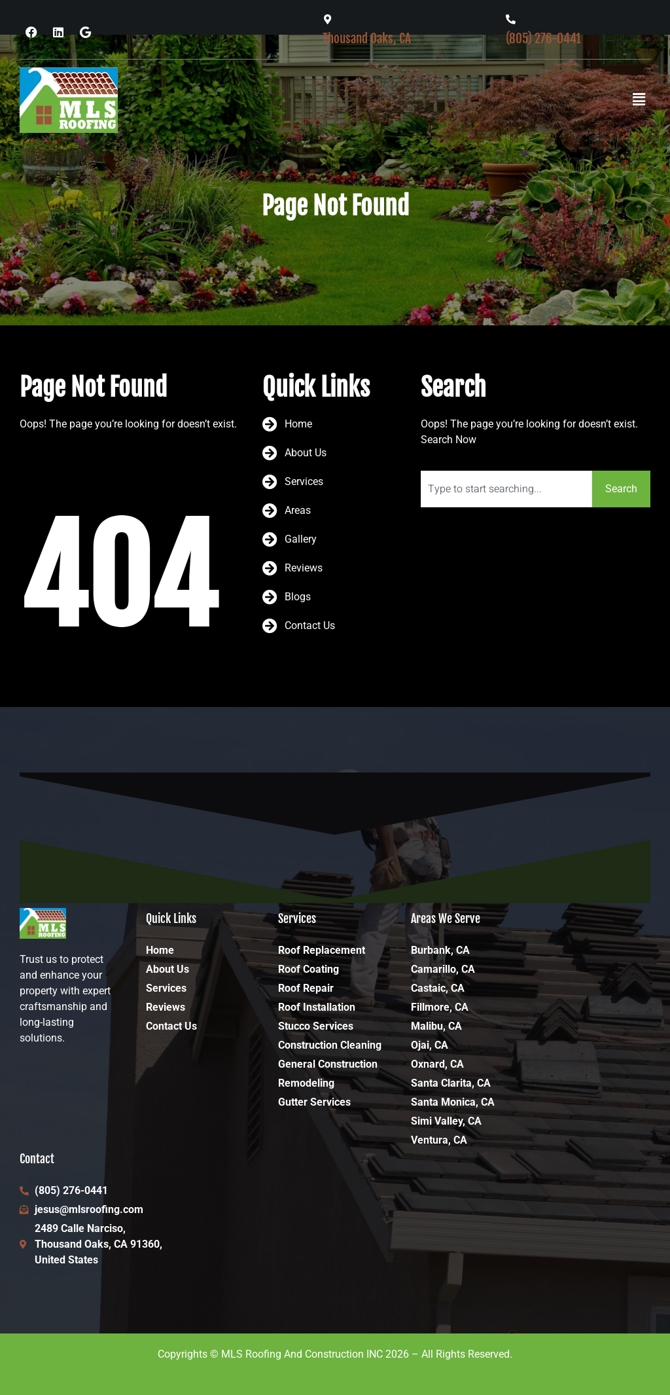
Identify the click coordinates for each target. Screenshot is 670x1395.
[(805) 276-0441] (511, 19)
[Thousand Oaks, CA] (327, 19)
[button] (639, 100)
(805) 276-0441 (543, 38)
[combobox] (506, 489)
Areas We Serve (445, 918)
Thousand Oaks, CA (367, 38)
